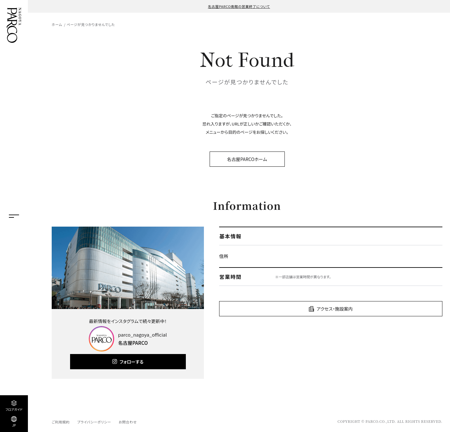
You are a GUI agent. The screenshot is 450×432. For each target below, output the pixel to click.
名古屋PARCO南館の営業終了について (239, 6)
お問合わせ (128, 421)
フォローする (131, 361)
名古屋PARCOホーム (247, 159)
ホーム (57, 24)
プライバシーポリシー (94, 421)
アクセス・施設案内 (334, 309)
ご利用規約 (60, 421)
